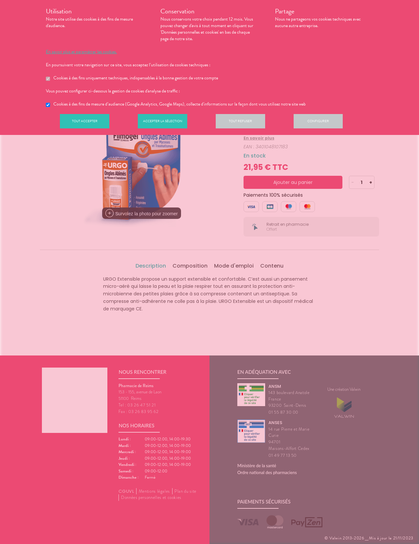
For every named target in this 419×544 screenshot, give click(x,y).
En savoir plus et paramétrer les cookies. (81, 52)
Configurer (332, 122)
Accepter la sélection (169, 122)
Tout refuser (250, 122)
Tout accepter (86, 122)
